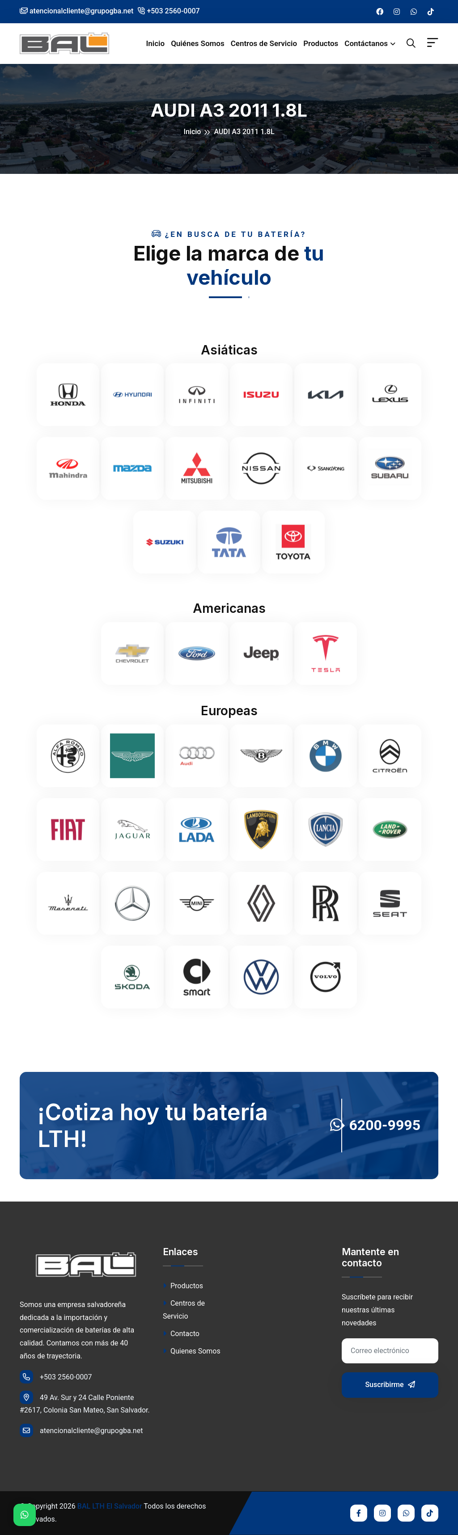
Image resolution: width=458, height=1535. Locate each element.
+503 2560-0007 (168, 11)
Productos (320, 43)
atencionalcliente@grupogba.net (81, 1430)
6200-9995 (375, 1125)
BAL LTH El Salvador (109, 1506)
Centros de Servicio (264, 43)
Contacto (181, 1333)
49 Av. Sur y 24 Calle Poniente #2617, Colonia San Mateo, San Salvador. (85, 1403)
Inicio (155, 43)
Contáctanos (366, 43)
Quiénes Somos (198, 43)
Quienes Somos (192, 1351)
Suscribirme (390, 1384)
